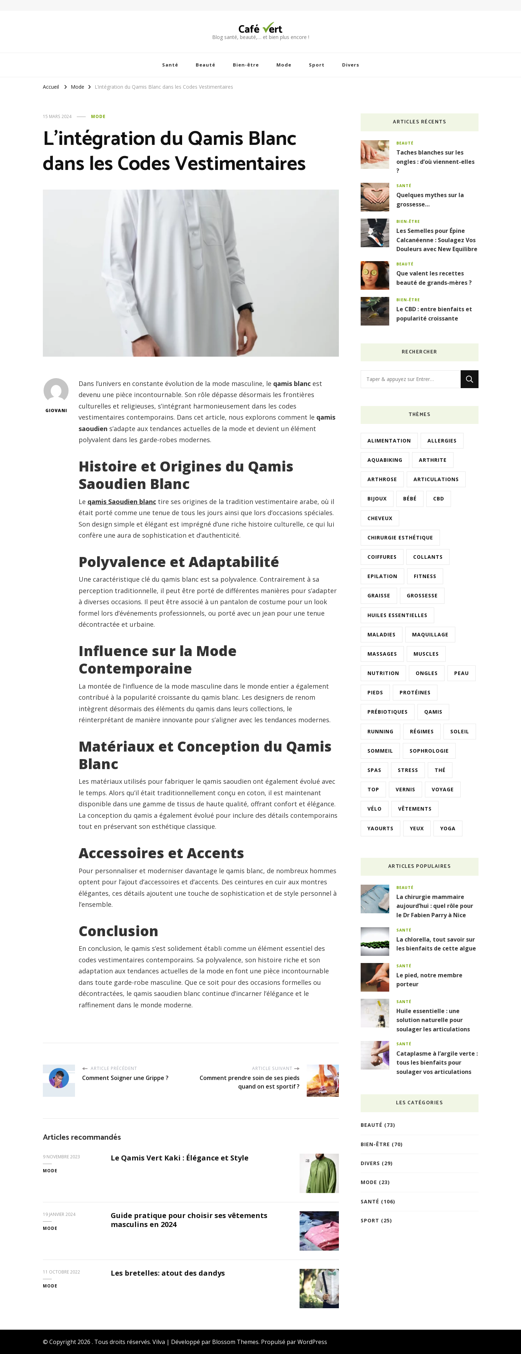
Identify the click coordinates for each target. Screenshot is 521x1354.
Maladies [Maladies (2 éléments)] (381, 634)
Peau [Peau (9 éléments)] (461, 673)
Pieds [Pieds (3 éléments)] (375, 692)
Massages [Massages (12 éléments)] (382, 653)
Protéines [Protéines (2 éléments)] (415, 692)
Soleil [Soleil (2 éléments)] (459, 731)
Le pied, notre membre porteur (429, 979)
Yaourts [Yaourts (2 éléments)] (380, 828)
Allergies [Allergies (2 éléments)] (442, 440)
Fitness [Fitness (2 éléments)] (425, 576)
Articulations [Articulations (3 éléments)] (436, 479)
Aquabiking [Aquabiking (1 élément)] (384, 459)
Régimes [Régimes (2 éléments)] (422, 731)
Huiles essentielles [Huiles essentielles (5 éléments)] (397, 615)
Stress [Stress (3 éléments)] (408, 770)
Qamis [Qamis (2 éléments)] (433, 711)
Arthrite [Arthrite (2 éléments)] (433, 459)
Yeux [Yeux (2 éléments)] (417, 828)
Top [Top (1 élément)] (373, 789)
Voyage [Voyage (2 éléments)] (443, 789)
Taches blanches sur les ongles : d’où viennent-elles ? (435, 161)
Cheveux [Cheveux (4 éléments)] (379, 518)
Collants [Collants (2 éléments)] (428, 556)
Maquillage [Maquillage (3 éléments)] (430, 634)
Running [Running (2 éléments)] (380, 731)
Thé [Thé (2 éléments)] (440, 770)
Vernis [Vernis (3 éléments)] (405, 789)
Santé (170, 65)
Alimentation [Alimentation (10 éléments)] (389, 440)
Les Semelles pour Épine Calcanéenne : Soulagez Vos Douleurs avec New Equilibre (436, 240)
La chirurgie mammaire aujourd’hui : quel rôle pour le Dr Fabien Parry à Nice (434, 906)
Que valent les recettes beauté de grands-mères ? (434, 278)
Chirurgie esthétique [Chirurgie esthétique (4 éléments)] (400, 537)
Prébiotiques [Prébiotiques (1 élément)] (387, 711)
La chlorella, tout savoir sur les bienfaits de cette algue (436, 944)
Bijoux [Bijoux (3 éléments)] (377, 498)
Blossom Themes (235, 1342)
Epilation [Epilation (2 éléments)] (382, 576)
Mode (283, 65)
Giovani (56, 396)
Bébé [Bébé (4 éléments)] (410, 498)
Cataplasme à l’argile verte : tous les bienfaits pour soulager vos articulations (437, 1063)
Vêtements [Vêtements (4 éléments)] (415, 808)
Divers (350, 65)
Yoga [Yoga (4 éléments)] (448, 828)
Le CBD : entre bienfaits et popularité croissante (434, 313)
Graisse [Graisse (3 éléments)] (378, 595)
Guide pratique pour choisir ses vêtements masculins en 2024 (189, 1220)
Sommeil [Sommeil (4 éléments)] (380, 750)
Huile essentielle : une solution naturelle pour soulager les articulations (433, 1020)
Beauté (205, 65)
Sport (317, 65)
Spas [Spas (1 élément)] (374, 770)
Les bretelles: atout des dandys (168, 1273)
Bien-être (246, 65)
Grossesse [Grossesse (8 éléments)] (422, 595)
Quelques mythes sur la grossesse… (430, 199)
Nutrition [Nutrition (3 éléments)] (383, 673)
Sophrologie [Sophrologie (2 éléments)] (429, 750)
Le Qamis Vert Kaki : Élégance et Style (180, 1158)
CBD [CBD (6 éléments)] (438, 498)
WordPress (312, 1342)
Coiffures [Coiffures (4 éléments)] (382, 556)
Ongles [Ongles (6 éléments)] (427, 673)
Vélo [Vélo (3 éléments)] (374, 808)
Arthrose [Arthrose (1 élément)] (382, 479)
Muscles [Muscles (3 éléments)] (426, 653)
